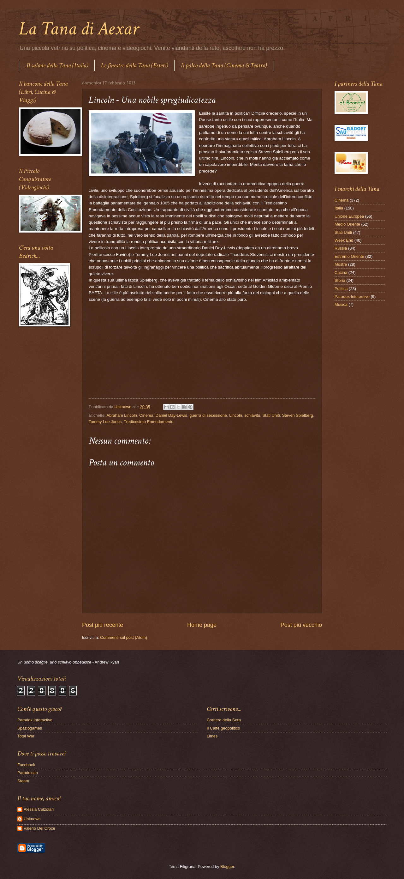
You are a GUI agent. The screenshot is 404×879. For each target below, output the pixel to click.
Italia (339, 208)
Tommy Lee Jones (105, 421)
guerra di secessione (208, 415)
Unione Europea (349, 216)
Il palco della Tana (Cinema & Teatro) (224, 65)
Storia (340, 280)
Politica (341, 288)
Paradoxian (27, 772)
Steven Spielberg (297, 415)
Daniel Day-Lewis (171, 415)
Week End (344, 240)
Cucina (341, 272)
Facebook (26, 764)
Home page (202, 625)
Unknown (32, 818)
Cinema (146, 415)
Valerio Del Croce (39, 828)
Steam (23, 781)
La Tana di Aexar (79, 28)
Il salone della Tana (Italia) (57, 65)
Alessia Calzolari (39, 809)
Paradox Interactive (352, 296)
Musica (341, 304)
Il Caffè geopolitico (223, 728)
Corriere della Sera (224, 720)
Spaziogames (29, 728)
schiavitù (252, 415)
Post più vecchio (301, 625)
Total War (25, 736)
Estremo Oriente (349, 256)
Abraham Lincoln (122, 415)
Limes (212, 736)
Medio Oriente (347, 224)
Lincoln (235, 415)
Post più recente (102, 625)
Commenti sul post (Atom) (123, 637)
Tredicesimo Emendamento (148, 421)
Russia (341, 248)
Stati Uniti (271, 415)
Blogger (227, 866)
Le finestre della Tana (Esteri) (134, 65)
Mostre (341, 264)
